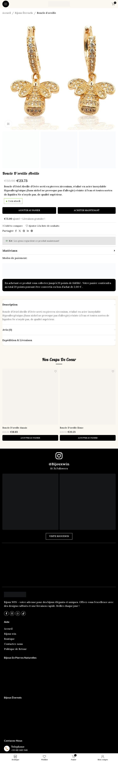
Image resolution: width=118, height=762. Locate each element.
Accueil (6, 12)
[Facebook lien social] (16, 231)
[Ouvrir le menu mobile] (6, 4)
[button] (30, 438)
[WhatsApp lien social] (17, 613)
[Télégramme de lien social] (32, 231)
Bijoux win (10, 633)
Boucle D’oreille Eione (73, 427)
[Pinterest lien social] (24, 231)
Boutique (9, 638)
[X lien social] (20, 231)
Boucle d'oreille (46, 12)
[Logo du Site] (59, 3)
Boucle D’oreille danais (16, 427)
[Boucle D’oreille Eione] (88, 397)
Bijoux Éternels (24, 12)
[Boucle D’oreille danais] (30, 397)
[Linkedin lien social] (28, 231)
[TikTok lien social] (23, 613)
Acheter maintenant (86, 210)
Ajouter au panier (29, 210)
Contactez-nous (13, 643)
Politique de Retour (15, 649)
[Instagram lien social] (12, 613)
